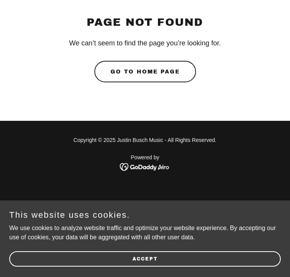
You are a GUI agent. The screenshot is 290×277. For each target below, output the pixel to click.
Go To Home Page (145, 72)
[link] (145, 166)
